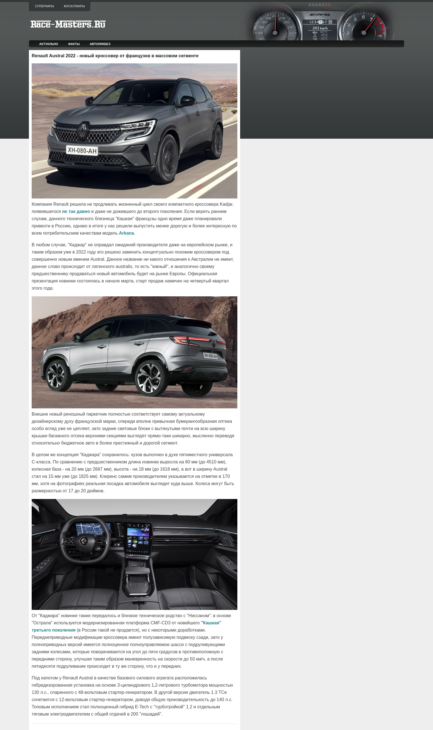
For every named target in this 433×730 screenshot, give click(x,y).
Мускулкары (74, 6)
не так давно (76, 211)
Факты (74, 44)
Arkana (126, 233)
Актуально (48, 44)
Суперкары (44, 6)
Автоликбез (100, 44)
